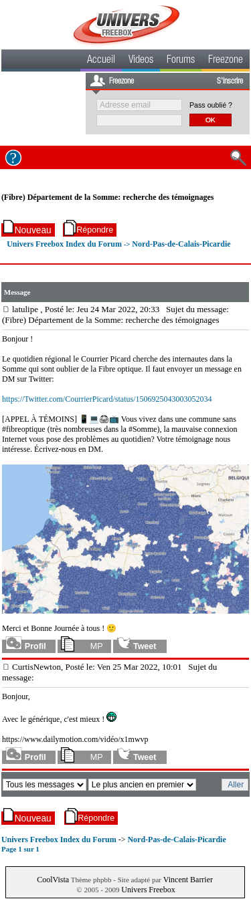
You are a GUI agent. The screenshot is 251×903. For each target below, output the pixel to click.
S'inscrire (230, 82)
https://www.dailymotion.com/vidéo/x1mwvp (75, 739)
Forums (181, 60)
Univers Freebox (148, 889)
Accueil (101, 60)
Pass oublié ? (210, 105)
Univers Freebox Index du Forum (64, 244)
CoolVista (53, 879)
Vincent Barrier (188, 879)
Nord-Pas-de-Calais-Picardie (181, 244)
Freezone (225, 60)
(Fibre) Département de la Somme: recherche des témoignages (107, 197)
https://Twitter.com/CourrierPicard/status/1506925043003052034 (107, 399)
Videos (141, 60)
